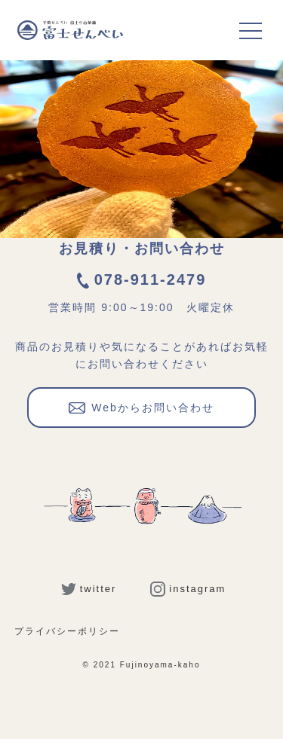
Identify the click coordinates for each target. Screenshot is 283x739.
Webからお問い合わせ (141, 406)
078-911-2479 (142, 279)
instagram (188, 588)
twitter (89, 588)
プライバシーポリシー (67, 631)
